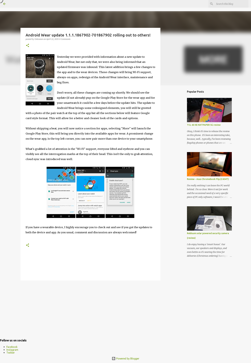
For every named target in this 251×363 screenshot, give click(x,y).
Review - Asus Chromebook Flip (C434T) (208, 179)
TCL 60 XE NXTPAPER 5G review (204, 125)
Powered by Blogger (125, 358)
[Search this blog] (231, 4)
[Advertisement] (90, 307)
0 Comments (64, 39)
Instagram (12, 349)
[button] (27, 45)
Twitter (10, 352)
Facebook (11, 346)
